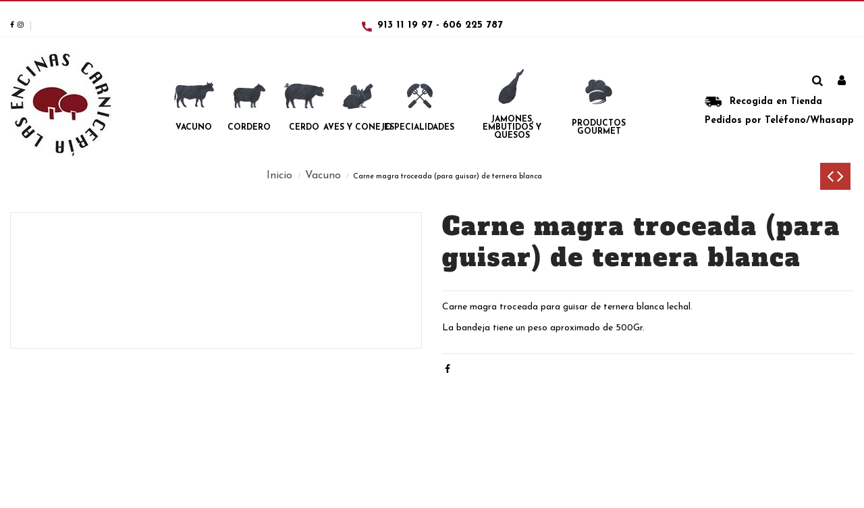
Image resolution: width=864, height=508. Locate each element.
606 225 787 (473, 25)
